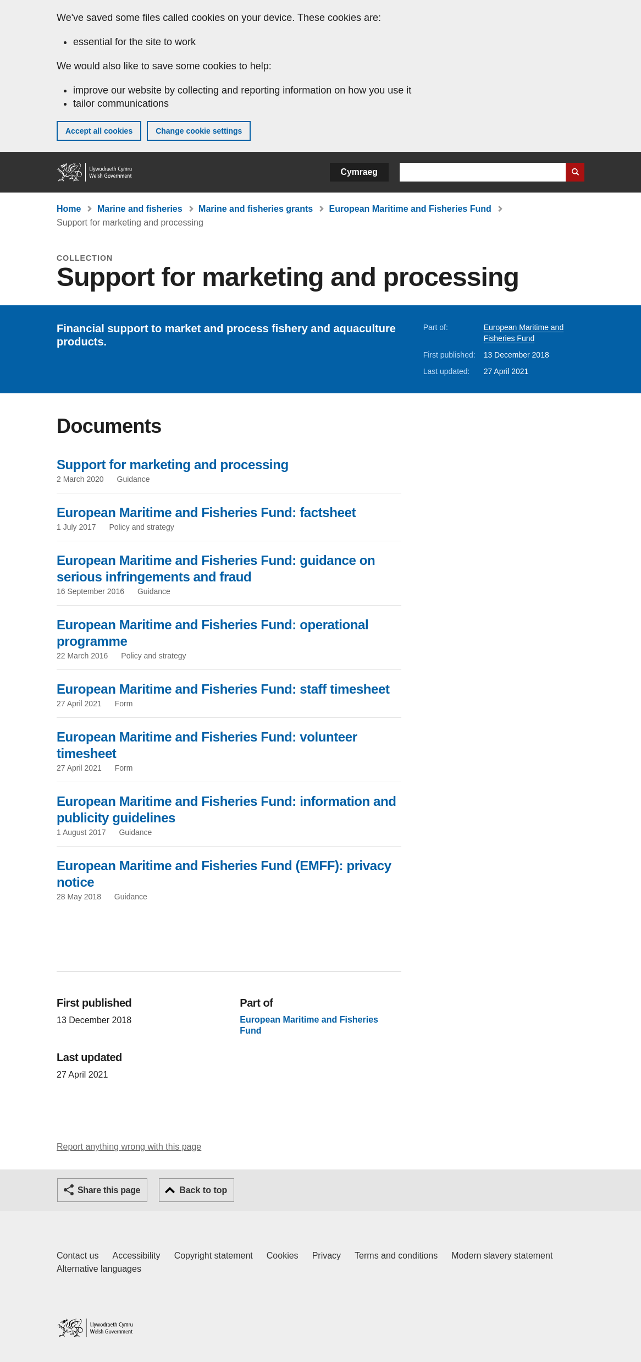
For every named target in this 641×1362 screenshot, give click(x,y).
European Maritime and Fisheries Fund (410, 208)
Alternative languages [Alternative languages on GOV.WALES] (99, 1268)
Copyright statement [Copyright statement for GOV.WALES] (213, 1255)
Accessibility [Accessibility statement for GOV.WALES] (136, 1255)
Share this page (109, 1190)
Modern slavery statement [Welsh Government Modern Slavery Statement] (501, 1255)
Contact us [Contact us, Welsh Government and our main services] (77, 1255)
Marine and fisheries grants (255, 208)
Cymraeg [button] (359, 172)
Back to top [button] (203, 1190)
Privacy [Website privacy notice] (326, 1255)
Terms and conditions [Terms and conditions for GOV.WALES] (396, 1255)
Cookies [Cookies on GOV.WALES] (283, 1255)
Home (69, 208)
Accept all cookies (98, 131)
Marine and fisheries (140, 208)
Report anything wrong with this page (129, 1146)
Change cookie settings (199, 131)
